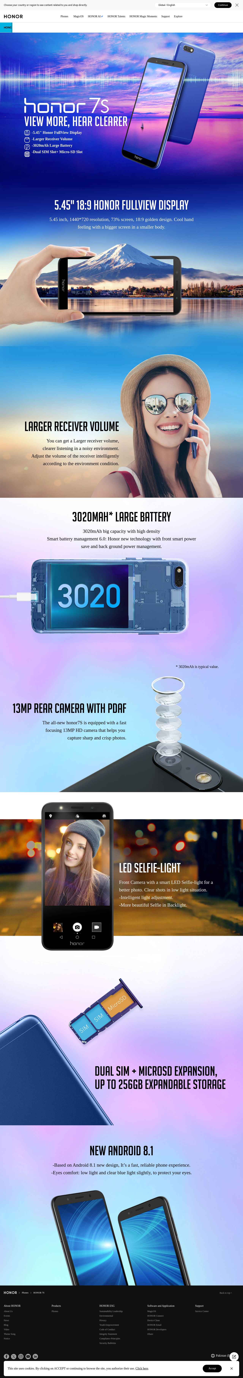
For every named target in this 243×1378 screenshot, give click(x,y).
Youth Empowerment (109, 1325)
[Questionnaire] (234, 1356)
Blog (6, 1325)
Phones (64, 16)
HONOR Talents (116, 16)
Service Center (202, 1311)
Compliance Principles (109, 1338)
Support (165, 16)
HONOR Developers (156, 1329)
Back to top (225, 1293)
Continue (223, 5)
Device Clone (153, 1320)
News (6, 1320)
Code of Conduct (107, 1329)
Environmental (106, 1316)
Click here (142, 1368)
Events (7, 1316)
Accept (212, 1368)
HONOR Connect (155, 1316)
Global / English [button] (166, 5)
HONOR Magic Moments (143, 16)
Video (6, 1329)
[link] (6, 1356)
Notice (7, 1338)
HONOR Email (154, 1325)
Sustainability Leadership (111, 1311)
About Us (8, 1311)
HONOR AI (95, 16)
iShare (150, 1334)
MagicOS (78, 16)
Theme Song (9, 1334)
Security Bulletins (107, 1343)
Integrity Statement (108, 1334)
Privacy (103, 1320)
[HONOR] (10, 1292)
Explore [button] (178, 16)
